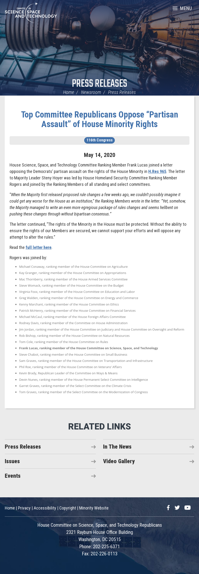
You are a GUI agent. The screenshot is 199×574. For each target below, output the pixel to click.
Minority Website (94, 507)
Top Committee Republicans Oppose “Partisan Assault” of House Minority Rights (99, 119)
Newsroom (91, 92)
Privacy (24, 507)
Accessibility (45, 507)
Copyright (67, 507)
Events (13, 475)
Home (68, 92)
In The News (117, 446)
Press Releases (99, 84)
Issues (12, 461)
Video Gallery (119, 461)
